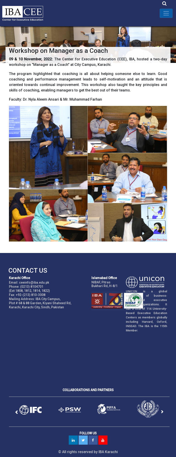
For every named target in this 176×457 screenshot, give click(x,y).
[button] (16, 412)
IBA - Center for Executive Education (25, 13)
